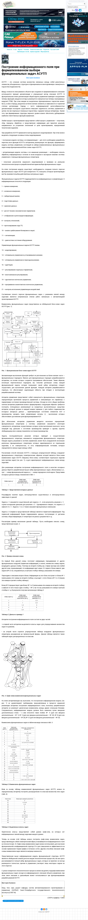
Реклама (26, 49)
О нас (15, 49)
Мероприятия (45, 51)
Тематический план (36, 49)
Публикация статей (23, 51)
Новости (9, 49)
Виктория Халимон (33, 78)
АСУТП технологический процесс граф (13, 900)
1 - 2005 (4, 54)
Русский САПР (54, 49)
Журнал (20, 49)
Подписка (46, 49)
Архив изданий (35, 51)
